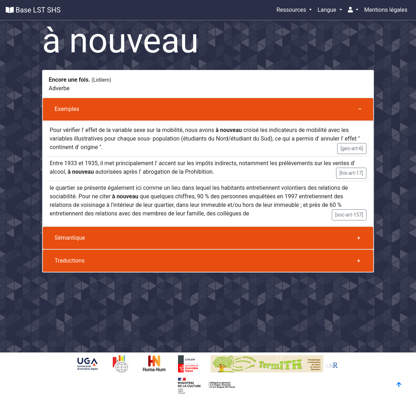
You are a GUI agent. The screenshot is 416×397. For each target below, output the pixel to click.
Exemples (67, 109)
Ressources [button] (292, 9)
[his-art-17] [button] (351, 173)
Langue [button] (328, 9)
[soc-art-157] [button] (349, 215)
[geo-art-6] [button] (351, 148)
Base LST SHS (33, 10)
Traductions (70, 260)
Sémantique (70, 237)
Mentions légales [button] (385, 9)
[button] (353, 10)
